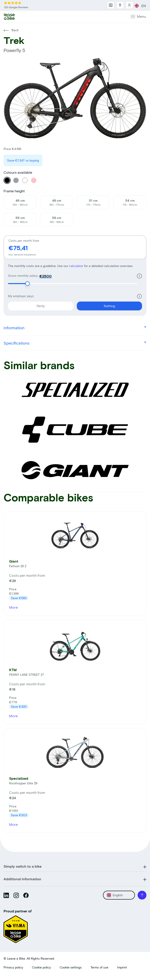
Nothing (96, 305)
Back (11, 30)
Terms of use (99, 967)
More (13, 607)
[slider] (27, 283)
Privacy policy (13, 967)
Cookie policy (41, 967)
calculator (76, 266)
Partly (26, 305)
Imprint (122, 967)
